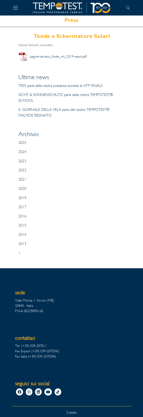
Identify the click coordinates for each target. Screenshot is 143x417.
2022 (22, 170)
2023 (22, 161)
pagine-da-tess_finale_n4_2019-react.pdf (58, 56)
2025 (22, 142)
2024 (22, 151)
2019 (22, 198)
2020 (22, 188)
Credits (72, 412)
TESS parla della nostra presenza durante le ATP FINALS (60, 85)
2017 (22, 207)
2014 (22, 234)
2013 (22, 243)
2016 (22, 216)
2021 (22, 179)
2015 (22, 225)
